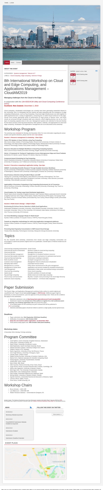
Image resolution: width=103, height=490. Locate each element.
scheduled (18, 133)
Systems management (20, 73)
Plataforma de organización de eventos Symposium (51, 486)
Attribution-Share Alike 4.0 (48, 401)
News (12, 62)
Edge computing (26, 75)
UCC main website (37, 135)
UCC (9, 306)
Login (12, 3)
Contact (18, 62)
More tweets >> (57, 414)
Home (6, 3)
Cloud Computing (15, 75)
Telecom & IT (31, 73)
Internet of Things (36, 75)
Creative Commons (37, 401)
